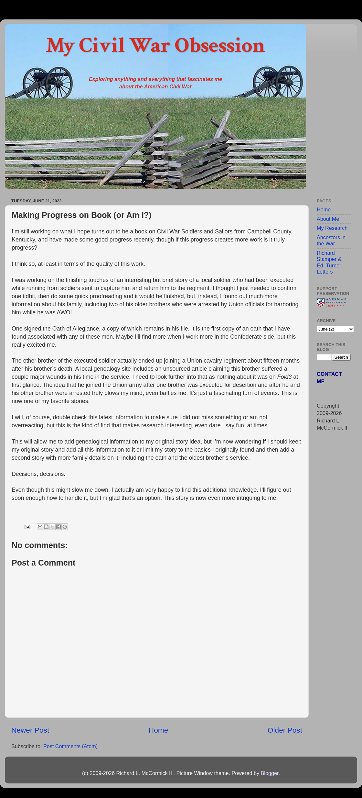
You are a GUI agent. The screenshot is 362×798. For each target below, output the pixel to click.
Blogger (269, 773)
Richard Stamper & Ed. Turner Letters (329, 262)
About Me (328, 219)
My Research (332, 228)
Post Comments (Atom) (70, 746)
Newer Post (30, 730)
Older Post (285, 730)
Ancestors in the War (331, 240)
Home (158, 730)
